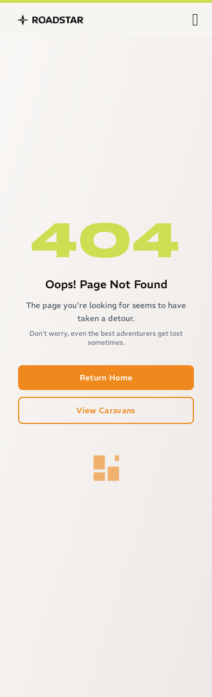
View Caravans (106, 410)
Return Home (106, 378)
